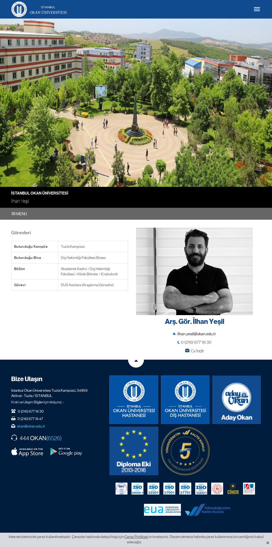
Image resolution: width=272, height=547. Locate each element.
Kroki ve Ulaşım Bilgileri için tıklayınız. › (37, 402)
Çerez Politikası (136, 537)
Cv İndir (197, 351)
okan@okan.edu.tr (31, 426)
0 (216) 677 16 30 (196, 342)
